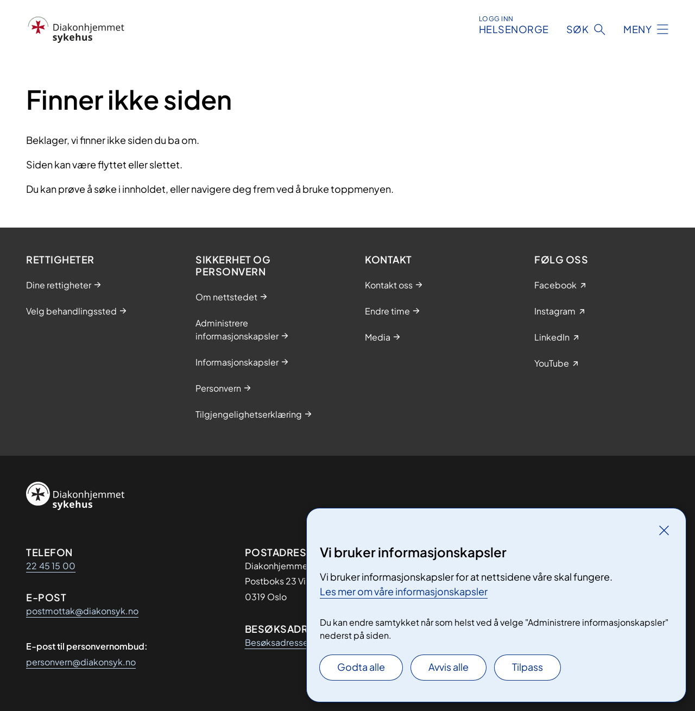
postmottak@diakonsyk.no (82, 610)
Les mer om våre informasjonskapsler (404, 591)
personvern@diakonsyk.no (81, 662)
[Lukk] (664, 530)
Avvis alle (448, 666)
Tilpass (527, 666)
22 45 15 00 (50, 565)
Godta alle (361, 666)
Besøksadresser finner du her (304, 642)
